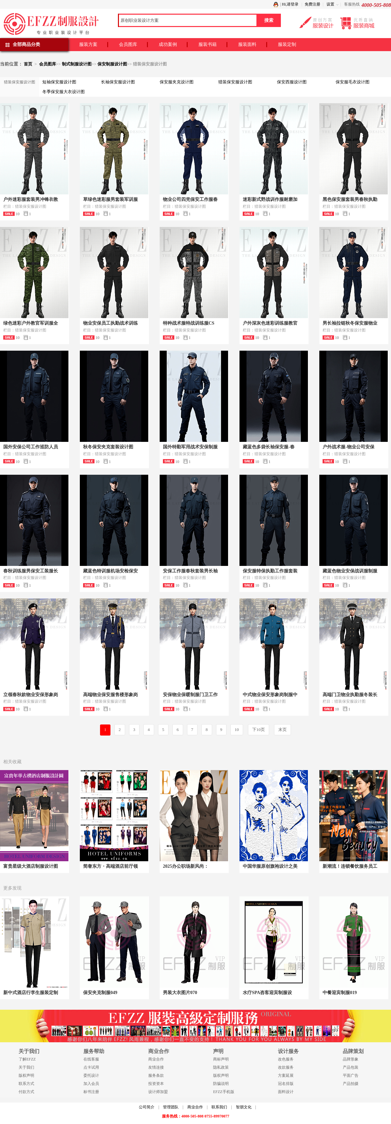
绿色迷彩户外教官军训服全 (30, 323)
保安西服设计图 (292, 81)
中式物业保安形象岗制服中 (270, 694)
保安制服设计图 (112, 64)
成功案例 (168, 44)
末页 (282, 729)
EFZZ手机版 (223, 1091)
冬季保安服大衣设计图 (63, 91)
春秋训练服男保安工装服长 (30, 571)
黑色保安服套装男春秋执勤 (350, 199)
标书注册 (91, 1091)
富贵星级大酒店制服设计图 (30, 866)
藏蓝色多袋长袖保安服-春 (269, 446)
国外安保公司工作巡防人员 (30, 446)
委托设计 (91, 1075)
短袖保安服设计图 (59, 81)
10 (237, 729)
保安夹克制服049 (100, 992)
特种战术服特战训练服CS (188, 323)
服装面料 (247, 44)
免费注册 (312, 4)
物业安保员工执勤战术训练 (110, 323)
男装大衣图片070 (180, 992)
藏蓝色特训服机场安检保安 (110, 571)
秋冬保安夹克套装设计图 (108, 446)
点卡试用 (91, 1067)
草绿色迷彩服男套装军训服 (110, 199)
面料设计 (286, 1091)
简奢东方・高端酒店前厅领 (110, 866)
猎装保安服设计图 (235, 81)
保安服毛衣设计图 (352, 81)
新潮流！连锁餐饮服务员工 (350, 866)
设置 (330, 4)
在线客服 (91, 1059)
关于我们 (26, 1067)
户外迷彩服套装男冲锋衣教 (30, 199)
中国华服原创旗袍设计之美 (270, 866)
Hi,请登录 (290, 4)
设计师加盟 (158, 1091)
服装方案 (88, 44)
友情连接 (156, 1067)
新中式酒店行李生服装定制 (30, 992)
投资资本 (156, 1083)
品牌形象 (350, 1059)
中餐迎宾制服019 (340, 992)
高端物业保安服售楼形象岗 (110, 694)
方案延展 (286, 1075)
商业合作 (156, 1059)
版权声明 (26, 1075)
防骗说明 (221, 1083)
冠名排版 (286, 1083)
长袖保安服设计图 (118, 81)
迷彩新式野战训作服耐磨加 (270, 199)
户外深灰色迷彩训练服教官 (270, 323)
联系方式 (26, 1083)
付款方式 (26, 1091)
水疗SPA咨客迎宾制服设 (267, 992)
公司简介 (146, 1107)
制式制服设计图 (77, 64)
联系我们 (219, 1107)
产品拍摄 (350, 1083)
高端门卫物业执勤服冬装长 (350, 694)
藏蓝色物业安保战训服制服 (350, 571)
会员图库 (128, 44)
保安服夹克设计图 (177, 81)
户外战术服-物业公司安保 (348, 446)
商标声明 (221, 1059)
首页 (28, 64)
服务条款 (156, 1075)
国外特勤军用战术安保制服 (190, 446)
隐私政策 (221, 1067)
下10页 (258, 729)
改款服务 (286, 1067)
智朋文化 (244, 1107)
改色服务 (286, 1059)
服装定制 (287, 44)
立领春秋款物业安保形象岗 (30, 694)
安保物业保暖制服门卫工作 (190, 694)
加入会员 (91, 1083)
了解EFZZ (27, 1059)
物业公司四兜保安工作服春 (190, 199)
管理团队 (171, 1107)
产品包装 (350, 1067)
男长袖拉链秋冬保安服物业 (350, 323)
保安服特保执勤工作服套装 (270, 571)
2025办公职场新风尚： (186, 866)
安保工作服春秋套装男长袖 (190, 571)
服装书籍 (207, 44)
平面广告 (350, 1075)
